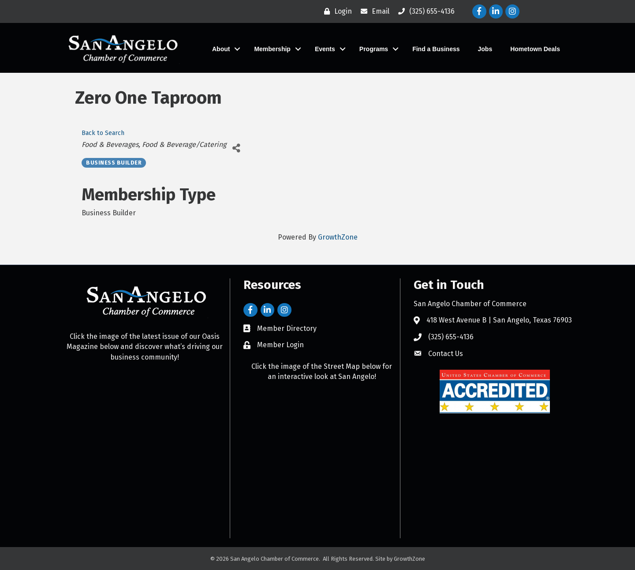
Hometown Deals (535, 48)
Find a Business (435, 48)
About (221, 48)
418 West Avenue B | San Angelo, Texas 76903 (499, 320)
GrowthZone (338, 237)
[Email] (372, 11)
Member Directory (287, 328)
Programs (373, 48)
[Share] (236, 148)
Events (325, 48)
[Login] (336, 11)
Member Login (280, 345)
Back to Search (103, 133)
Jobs (485, 48)
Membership (272, 48)
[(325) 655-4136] (424, 11)
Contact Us (445, 353)
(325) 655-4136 (451, 337)
